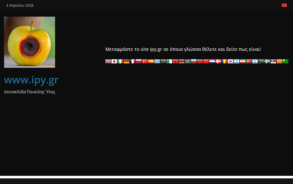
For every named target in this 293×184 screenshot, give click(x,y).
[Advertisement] (146, 140)
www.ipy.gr (31, 79)
